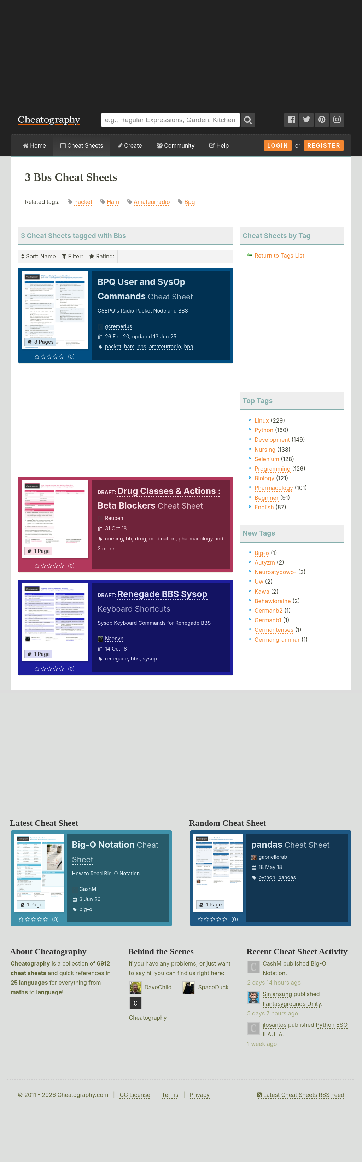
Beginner (267, 497)
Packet (83, 201)
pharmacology (196, 539)
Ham (113, 201)
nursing (114, 539)
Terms (170, 1094)
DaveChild (158, 987)
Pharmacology (274, 487)
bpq (188, 346)
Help (219, 145)
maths (19, 992)
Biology (264, 478)
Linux (262, 420)
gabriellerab (273, 857)
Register (323, 145)
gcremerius (118, 326)
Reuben (114, 518)
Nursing (265, 449)
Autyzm (265, 562)
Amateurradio (152, 201)
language (49, 992)
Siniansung (277, 993)
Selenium (267, 459)
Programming (273, 468)
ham (129, 346)
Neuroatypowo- (276, 572)
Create (130, 145)
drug (140, 539)
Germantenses (274, 629)
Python (264, 430)
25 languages (29, 982)
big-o (86, 909)
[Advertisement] (181, 52)
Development (272, 439)
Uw (259, 581)
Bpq (190, 201)
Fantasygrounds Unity (292, 1003)
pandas (287, 877)
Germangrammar (277, 639)
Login (277, 145)
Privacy (200, 1094)
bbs (141, 346)
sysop (149, 659)
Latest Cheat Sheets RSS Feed (300, 1094)
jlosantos (274, 1024)
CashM (88, 889)
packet (113, 346)
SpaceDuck (213, 987)
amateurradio (165, 346)
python (267, 877)
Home (34, 145)
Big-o (262, 552)
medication (162, 539)
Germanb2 (269, 610)
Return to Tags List (279, 255)
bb (129, 539)
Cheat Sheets (81, 145)
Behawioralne (273, 601)
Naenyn (114, 638)
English (264, 507)
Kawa (262, 591)
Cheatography (30, 963)
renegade (116, 659)
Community (176, 145)
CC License (134, 1094)
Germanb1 (268, 620)
